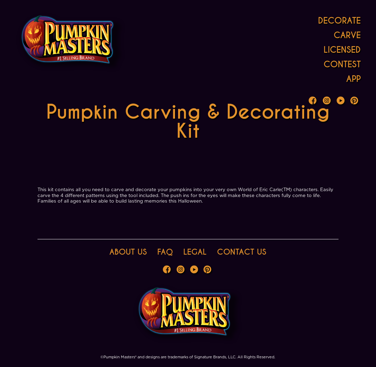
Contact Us (241, 252)
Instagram (327, 101)
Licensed (342, 49)
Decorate (339, 20)
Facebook (313, 101)
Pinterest (355, 101)
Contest (342, 64)
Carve (347, 35)
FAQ (165, 252)
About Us (128, 252)
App (353, 79)
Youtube (341, 101)
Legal (195, 252)
